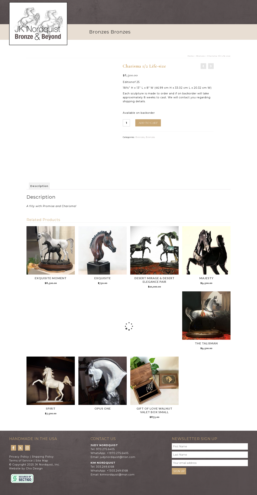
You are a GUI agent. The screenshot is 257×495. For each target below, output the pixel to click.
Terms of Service (21, 460)
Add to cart (148, 123)
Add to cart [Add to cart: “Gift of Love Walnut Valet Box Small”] (154, 422)
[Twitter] (20, 448)
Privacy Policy (19, 456)
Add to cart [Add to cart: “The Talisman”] (206, 354)
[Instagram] (27, 448)
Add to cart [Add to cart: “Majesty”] (206, 288)
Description (39, 186)
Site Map (42, 460)
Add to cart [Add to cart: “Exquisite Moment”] (50, 288)
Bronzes (140, 137)
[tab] (39, 186)
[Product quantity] (126, 122)
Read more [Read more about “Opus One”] (102, 413)
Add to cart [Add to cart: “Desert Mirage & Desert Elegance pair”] (154, 292)
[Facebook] (13, 448)
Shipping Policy (43, 456)
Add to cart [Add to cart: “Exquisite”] (102, 288)
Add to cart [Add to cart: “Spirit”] (50, 419)
